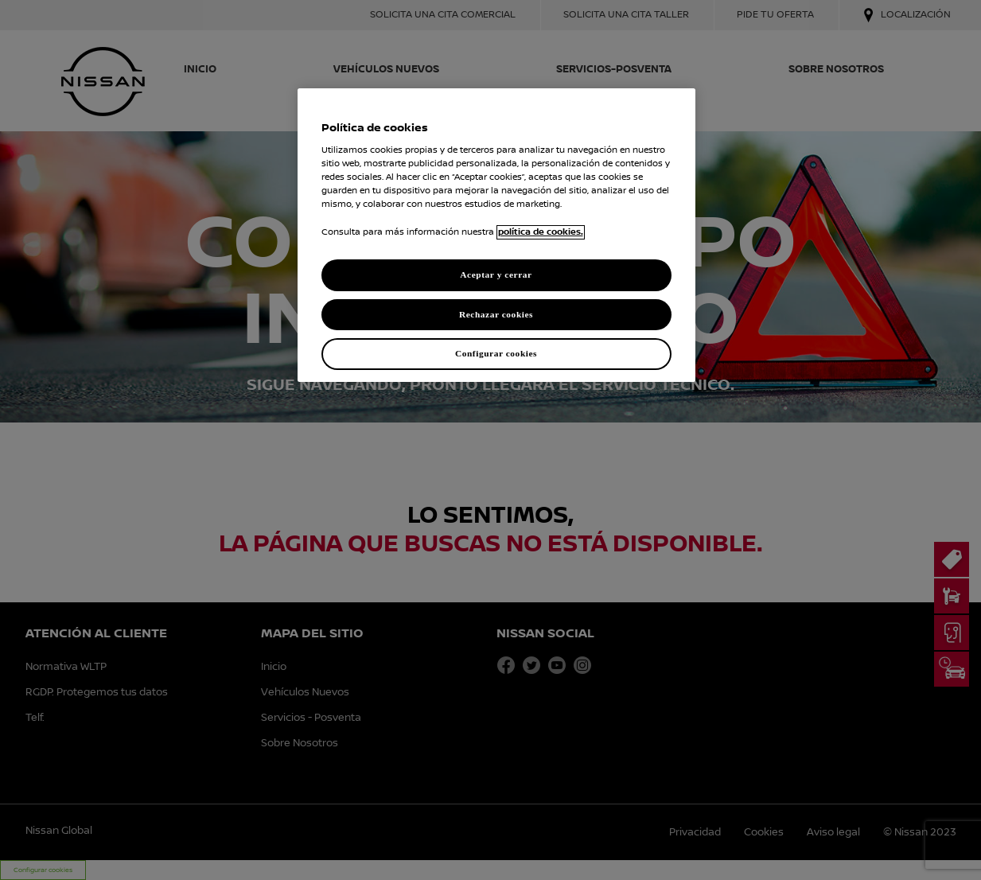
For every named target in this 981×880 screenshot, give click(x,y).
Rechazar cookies (496, 314)
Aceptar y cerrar (495, 274)
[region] (496, 235)
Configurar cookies (496, 353)
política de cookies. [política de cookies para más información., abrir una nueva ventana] (540, 232)
